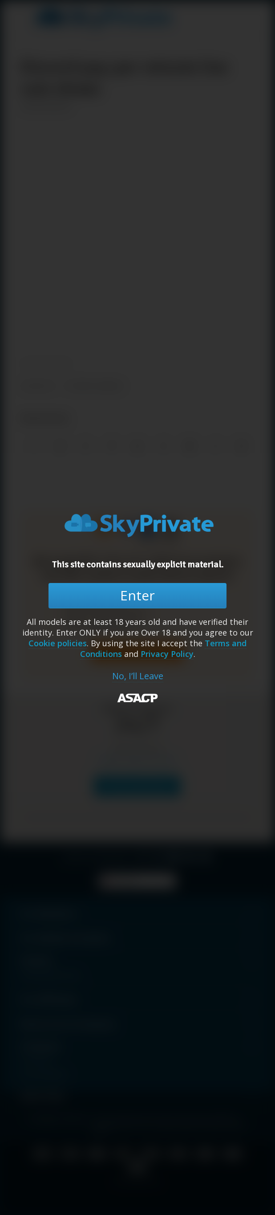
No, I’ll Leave (137, 676)
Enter (137, 595)
